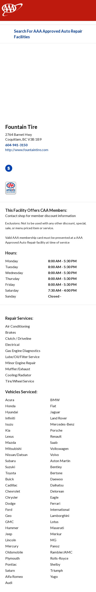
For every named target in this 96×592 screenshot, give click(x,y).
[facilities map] (48, 81)
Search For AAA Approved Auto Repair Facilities (48, 34)
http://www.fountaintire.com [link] (26, 150)
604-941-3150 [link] (16, 145)
